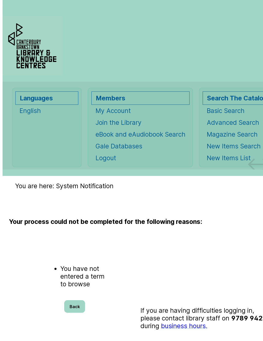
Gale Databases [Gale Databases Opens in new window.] (119, 146)
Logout (106, 158)
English (30, 111)
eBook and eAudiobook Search (140, 134)
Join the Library (119, 122)
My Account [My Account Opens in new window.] (113, 111)
